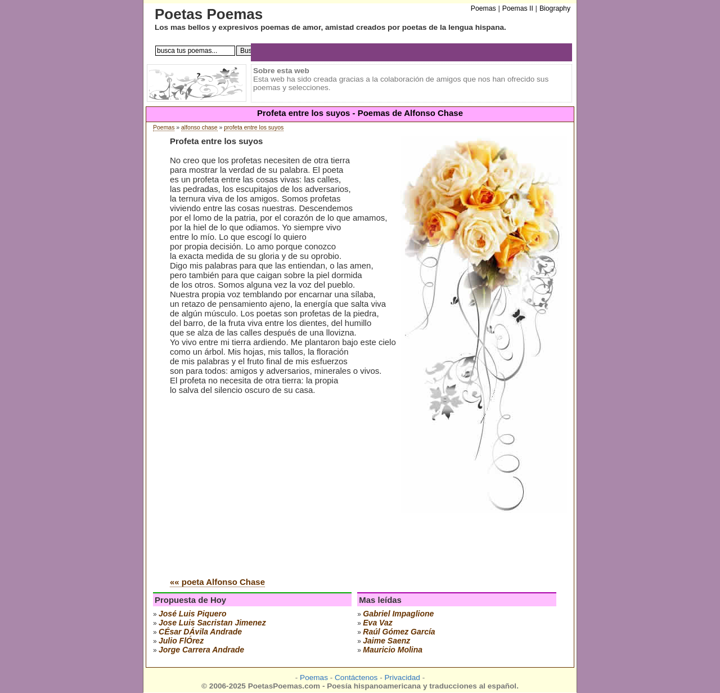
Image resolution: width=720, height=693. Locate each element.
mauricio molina (392, 649)
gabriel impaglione (398, 613)
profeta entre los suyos (254, 127)
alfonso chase (199, 127)
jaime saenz (386, 640)
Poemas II (517, 8)
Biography (554, 8)
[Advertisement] (264, 483)
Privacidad (402, 677)
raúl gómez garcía (399, 631)
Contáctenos (356, 677)
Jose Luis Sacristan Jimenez (212, 622)
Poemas (163, 127)
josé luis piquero (193, 613)
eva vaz (377, 622)
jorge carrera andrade (201, 649)
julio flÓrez (181, 640)
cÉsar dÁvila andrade (200, 631)
